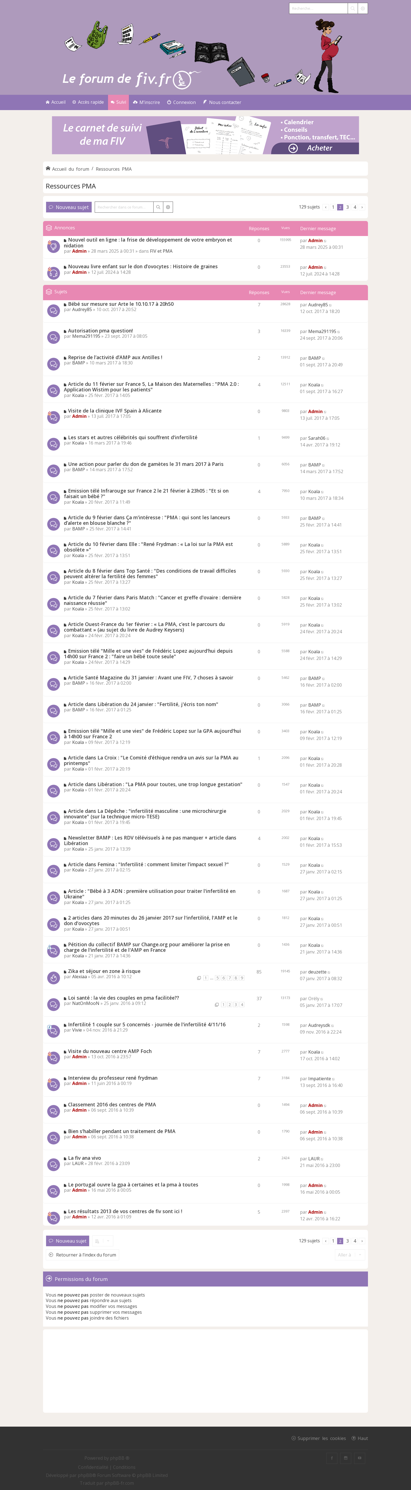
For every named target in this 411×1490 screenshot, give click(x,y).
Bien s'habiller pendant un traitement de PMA (122, 1131)
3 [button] (347, 207)
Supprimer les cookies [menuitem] (322, 1438)
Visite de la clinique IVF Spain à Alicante (115, 410)
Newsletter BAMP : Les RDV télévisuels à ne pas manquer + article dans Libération (150, 840)
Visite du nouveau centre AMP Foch (110, 1051)
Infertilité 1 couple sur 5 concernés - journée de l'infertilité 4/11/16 (146, 1024)
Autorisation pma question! (100, 330)
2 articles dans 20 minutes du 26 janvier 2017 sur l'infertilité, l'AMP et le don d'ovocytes (150, 920)
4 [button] (355, 207)
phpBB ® (119, 1458)
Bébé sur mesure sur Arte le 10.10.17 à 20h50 (121, 304)
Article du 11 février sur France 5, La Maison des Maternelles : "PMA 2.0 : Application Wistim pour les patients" (151, 387)
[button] (325, 207)
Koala (78, 395)
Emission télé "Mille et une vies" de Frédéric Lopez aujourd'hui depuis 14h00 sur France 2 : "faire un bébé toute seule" (148, 653)
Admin (79, 251)
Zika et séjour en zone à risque (104, 971)
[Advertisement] (205, 1371)
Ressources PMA (71, 185)
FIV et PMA (161, 251)
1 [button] (333, 207)
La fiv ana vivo (84, 1157)
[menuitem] (146, 102)
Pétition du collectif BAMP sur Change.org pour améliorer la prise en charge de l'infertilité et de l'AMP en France (147, 947)
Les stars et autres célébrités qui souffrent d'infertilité (132, 437)
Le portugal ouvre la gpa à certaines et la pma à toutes (133, 1184)
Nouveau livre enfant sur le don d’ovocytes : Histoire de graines (143, 266)
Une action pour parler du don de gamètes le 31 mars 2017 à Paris (146, 464)
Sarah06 (316, 438)
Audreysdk (319, 1025)
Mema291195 (86, 336)
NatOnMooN (85, 1003)
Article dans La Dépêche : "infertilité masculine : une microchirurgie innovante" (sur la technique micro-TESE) (145, 814)
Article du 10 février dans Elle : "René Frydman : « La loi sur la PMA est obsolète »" (148, 547)
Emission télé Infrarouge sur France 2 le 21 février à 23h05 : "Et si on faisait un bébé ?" (146, 493)
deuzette (317, 972)
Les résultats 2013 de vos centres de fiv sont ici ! (125, 1211)
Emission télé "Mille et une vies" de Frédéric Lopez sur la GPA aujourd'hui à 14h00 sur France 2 (152, 733)
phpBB (85, 1475)
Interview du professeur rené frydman (112, 1077)
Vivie (77, 1030)
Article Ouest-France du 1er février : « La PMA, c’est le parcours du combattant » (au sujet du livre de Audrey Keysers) (144, 627)
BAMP (78, 363)
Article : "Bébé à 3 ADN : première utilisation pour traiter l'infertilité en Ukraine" (149, 894)
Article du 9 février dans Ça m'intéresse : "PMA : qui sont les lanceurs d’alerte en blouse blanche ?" (147, 520)
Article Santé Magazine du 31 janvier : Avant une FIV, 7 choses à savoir (150, 677)
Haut (363, 1438)
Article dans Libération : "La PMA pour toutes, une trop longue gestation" (155, 784)
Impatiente (319, 1079)
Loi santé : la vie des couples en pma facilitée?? (123, 997)
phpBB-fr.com (119, 1483)
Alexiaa (79, 977)
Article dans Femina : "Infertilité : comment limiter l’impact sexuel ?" (148, 864)
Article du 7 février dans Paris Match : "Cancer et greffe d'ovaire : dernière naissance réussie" (152, 600)
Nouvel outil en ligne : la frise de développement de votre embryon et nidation (148, 242)
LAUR (78, 1163)
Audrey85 (82, 309)
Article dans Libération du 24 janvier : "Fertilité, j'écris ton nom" (143, 704)
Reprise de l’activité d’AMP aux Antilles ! (115, 357)
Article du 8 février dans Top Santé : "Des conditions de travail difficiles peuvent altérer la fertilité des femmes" (150, 573)
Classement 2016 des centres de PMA (112, 1104)
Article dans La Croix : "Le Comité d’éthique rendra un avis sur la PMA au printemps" (151, 760)
